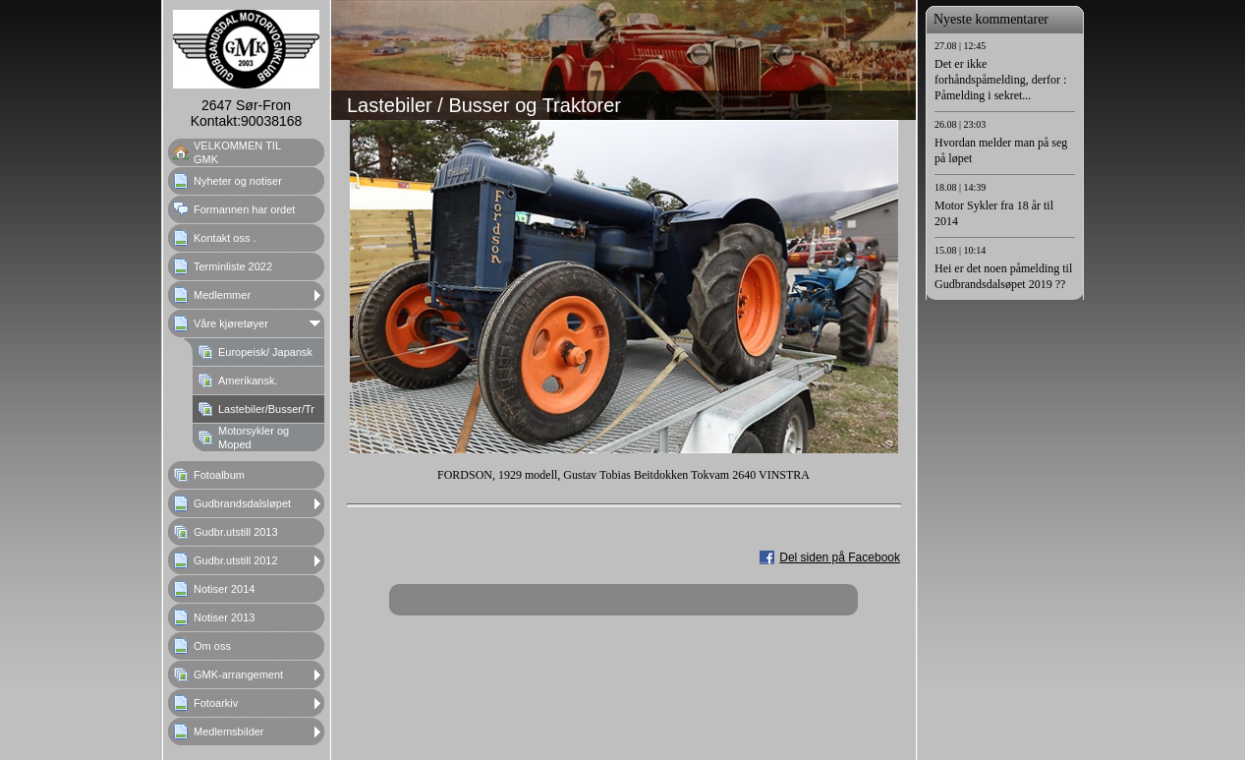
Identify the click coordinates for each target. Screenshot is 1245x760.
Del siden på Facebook (839, 557)
